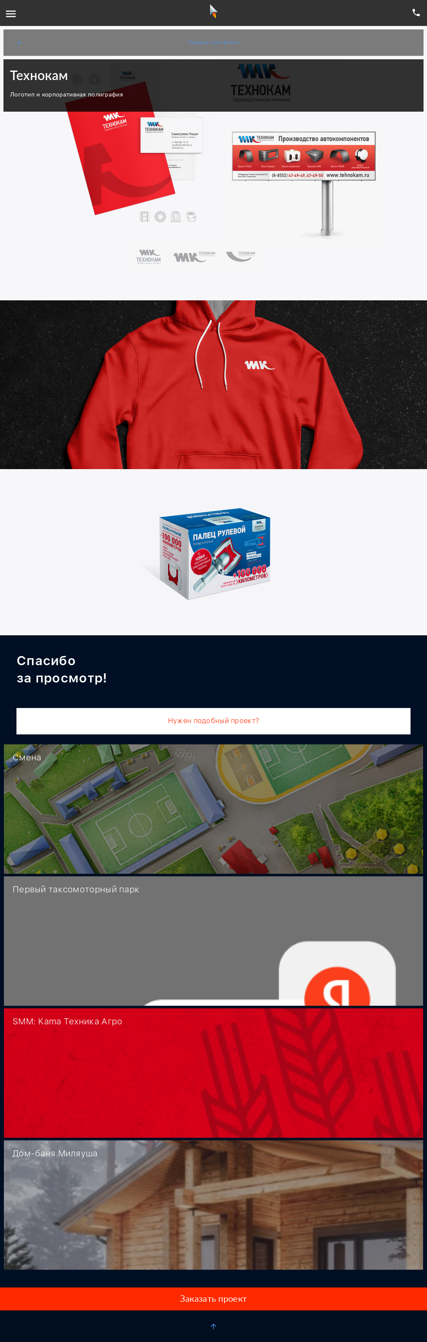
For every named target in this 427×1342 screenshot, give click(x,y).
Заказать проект (213, 1299)
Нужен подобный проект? (213, 721)
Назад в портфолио (127, 42)
